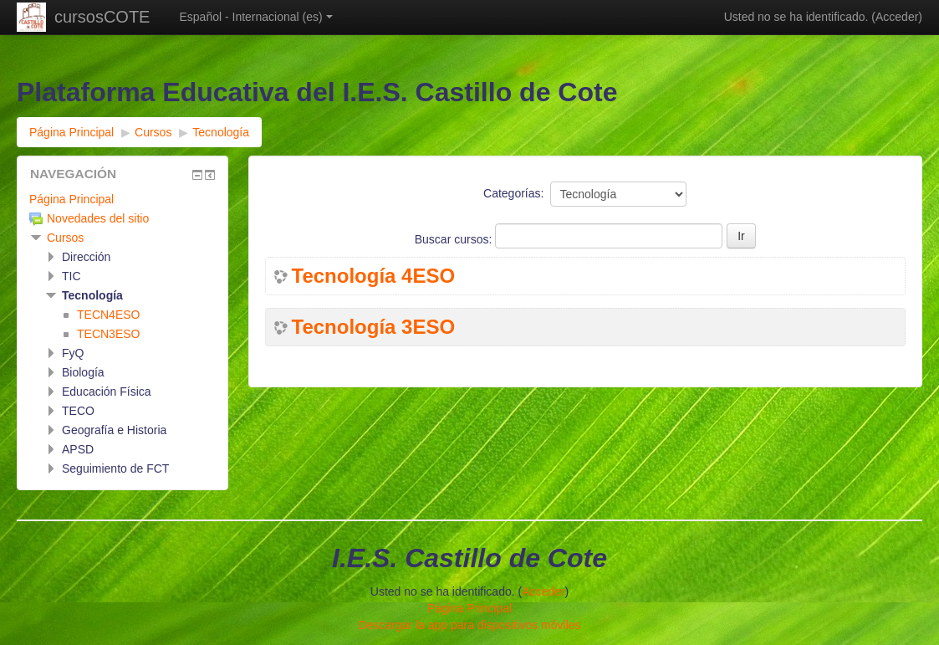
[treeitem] (122, 199)
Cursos (65, 237)
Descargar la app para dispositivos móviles (469, 625)
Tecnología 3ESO (374, 327)
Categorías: (513, 193)
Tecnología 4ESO (374, 276)
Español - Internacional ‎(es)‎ (255, 16)
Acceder (896, 16)
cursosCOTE (102, 17)
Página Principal (71, 199)
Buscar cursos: (455, 239)
